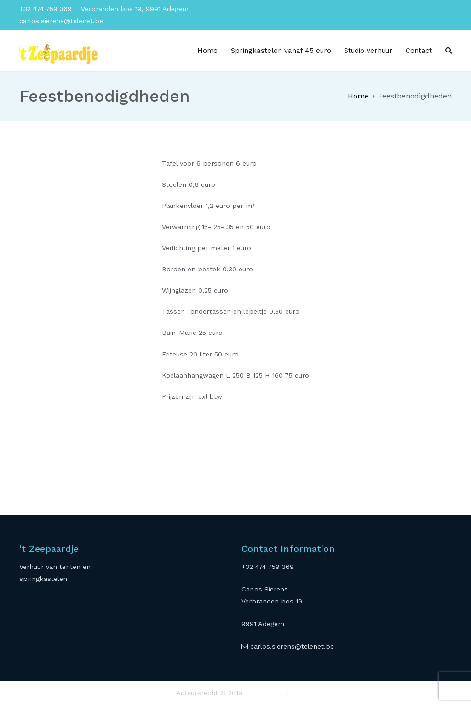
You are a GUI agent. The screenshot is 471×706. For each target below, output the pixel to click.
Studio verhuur (368, 50)
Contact (419, 50)
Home (207, 50)
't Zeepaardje (266, 692)
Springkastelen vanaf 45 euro (281, 50)
